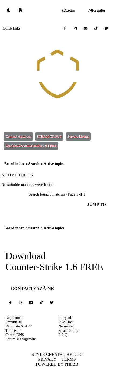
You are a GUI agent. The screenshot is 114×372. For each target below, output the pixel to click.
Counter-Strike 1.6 (41, 267)
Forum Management (20, 339)
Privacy (47, 359)
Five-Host (65, 322)
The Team (12, 331)
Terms (69, 359)
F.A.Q (62, 335)
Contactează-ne (32, 288)
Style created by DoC (56, 354)
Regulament (14, 318)
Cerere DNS (14, 335)
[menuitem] (68, 10)
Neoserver (66, 326)
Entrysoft (65, 318)
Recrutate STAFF (18, 326)
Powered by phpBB (57, 364)
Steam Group (68, 331)
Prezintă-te (13, 322)
